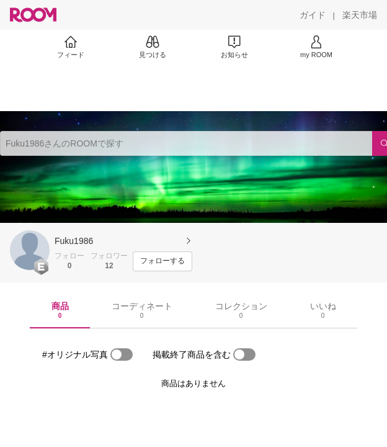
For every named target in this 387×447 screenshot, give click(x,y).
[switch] (121, 354)
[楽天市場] (359, 14)
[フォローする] (162, 261)
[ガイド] (313, 14)
